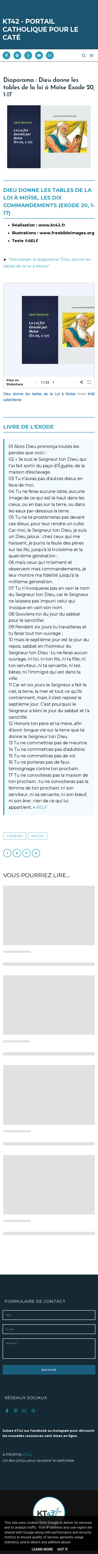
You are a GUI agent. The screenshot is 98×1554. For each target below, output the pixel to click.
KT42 (27, 1458)
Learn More (42, 1549)
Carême (15, 836)
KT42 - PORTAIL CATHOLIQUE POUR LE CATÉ (40, 29)
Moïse (37, 836)
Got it (62, 1549)
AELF (41, 807)
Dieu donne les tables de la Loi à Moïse (39, 393)
